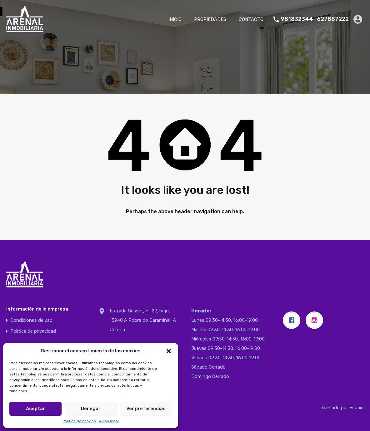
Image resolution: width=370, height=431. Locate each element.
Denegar (91, 408)
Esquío (356, 407)
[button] (169, 351)
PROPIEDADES (210, 19)
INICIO (175, 19)
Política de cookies (79, 421)
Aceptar (35, 408)
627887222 (333, 19)
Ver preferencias (146, 408)
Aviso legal (109, 421)
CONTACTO (251, 19)
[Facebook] (293, 320)
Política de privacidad (33, 331)
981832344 (297, 19)
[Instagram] (316, 320)
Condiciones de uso (31, 320)
